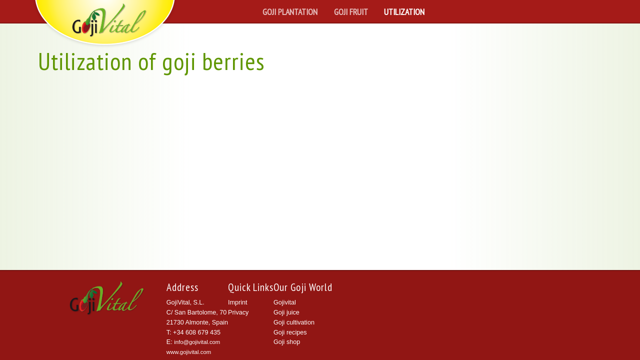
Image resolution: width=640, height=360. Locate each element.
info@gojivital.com (197, 342)
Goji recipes (290, 332)
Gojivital (285, 302)
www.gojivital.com (188, 352)
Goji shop (287, 342)
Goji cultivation (294, 322)
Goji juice (287, 312)
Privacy (238, 312)
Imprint (238, 302)
